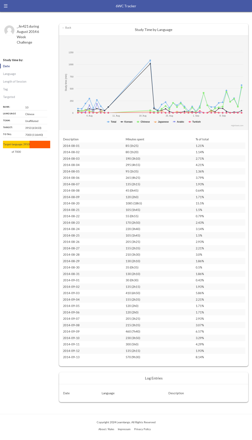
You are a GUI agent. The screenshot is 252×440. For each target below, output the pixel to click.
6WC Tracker (126, 6)
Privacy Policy (142, 429)
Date (6, 66)
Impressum (124, 429)
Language (9, 74)
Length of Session (14, 81)
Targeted (9, 97)
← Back (66, 27)
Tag (5, 89)
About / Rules (106, 429)
